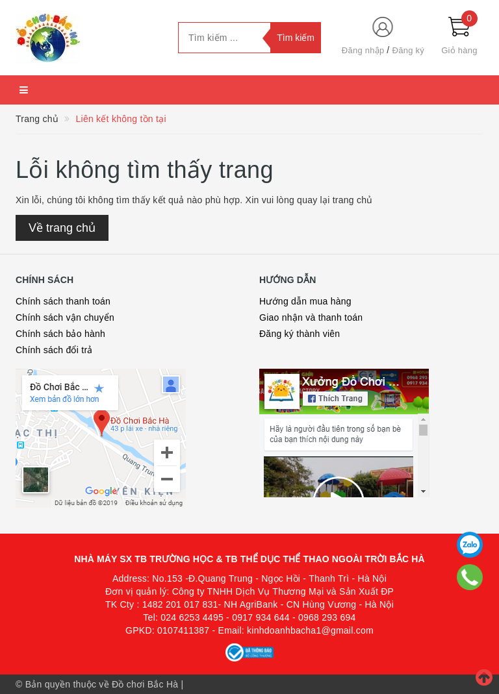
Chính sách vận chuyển (65, 317)
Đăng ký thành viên (299, 333)
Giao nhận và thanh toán (311, 317)
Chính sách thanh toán (63, 301)
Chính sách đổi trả (54, 350)
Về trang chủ (62, 227)
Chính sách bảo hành (60, 333)
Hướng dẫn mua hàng (305, 301)
